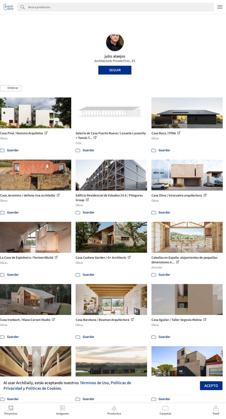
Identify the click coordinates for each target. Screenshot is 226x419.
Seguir (115, 70)
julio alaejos (115, 56)
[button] (10, 88)
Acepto (211, 386)
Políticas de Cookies (43, 388)
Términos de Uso (94, 383)
